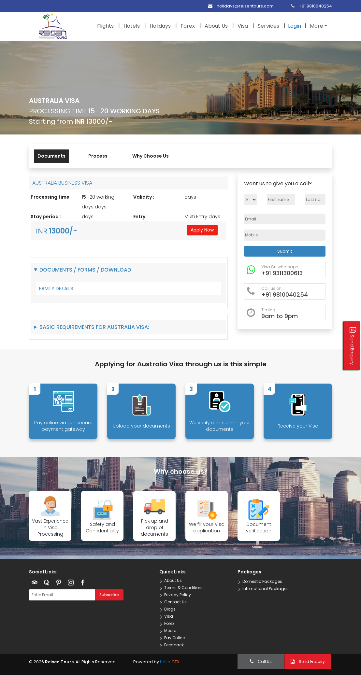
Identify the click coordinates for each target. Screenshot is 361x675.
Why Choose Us (150, 156)
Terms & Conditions (184, 587)
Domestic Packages (262, 581)
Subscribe (109, 595)
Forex (187, 26)
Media (170, 630)
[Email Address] (284, 219)
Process (98, 156)
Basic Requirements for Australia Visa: (94, 327)
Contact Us (175, 602)
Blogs (170, 609)
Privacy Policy (177, 595)
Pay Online (174, 637)
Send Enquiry (308, 661)
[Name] (281, 199)
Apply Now (202, 230)
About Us (216, 26)
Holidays (160, 26)
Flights (105, 26)
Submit (284, 251)
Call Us (261, 661)
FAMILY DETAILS (56, 288)
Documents (51, 156)
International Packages (265, 588)
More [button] (316, 26)
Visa (243, 26)
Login (294, 26)
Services (268, 26)
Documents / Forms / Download (85, 270)
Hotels (131, 26)
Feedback (174, 645)
